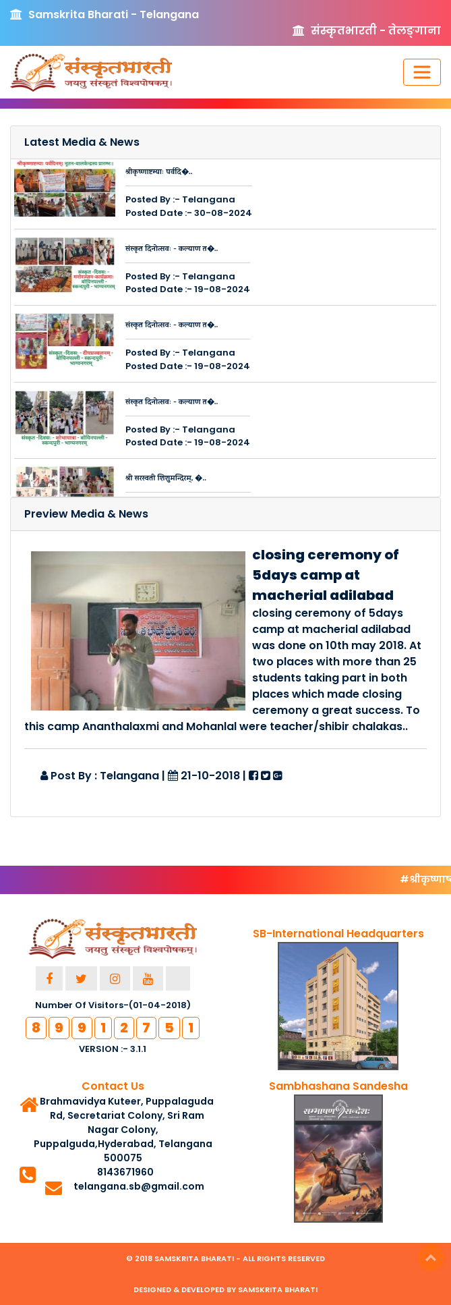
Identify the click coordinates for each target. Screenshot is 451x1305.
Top (430, 1257)
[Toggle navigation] (422, 72)
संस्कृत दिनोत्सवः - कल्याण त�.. (171, 250)
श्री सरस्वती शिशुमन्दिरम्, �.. (165, 479)
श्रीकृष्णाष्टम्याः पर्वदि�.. (158, 173)
